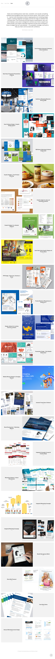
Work (12, 3)
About (2, 3)
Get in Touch (7, 3)
